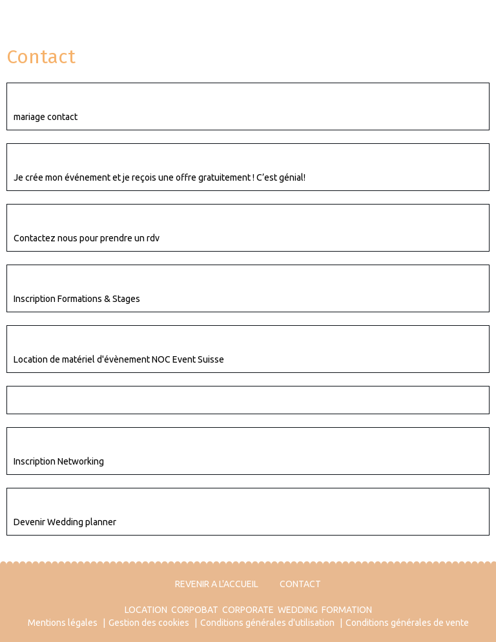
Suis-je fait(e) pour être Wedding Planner (116, 502)
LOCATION (146, 610)
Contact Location (56, 339)
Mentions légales (63, 622)
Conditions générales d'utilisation (267, 622)
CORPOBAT (194, 610)
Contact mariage (55, 96)
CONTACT (300, 584)
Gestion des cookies (148, 622)
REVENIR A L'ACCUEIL (216, 584)
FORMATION (347, 610)
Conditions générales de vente (407, 622)
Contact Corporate (59, 218)
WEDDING (298, 610)
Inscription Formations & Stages (93, 278)
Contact (33, 400)
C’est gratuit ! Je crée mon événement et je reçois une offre (159, 157)
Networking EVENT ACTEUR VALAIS (98, 441)
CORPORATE (248, 610)
